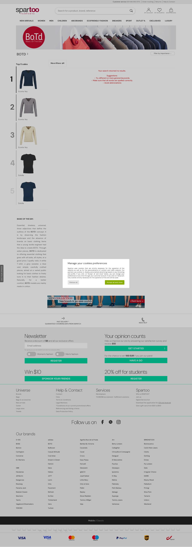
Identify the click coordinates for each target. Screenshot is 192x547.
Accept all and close (115, 282)
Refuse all (73, 282)
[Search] (131, 10)
